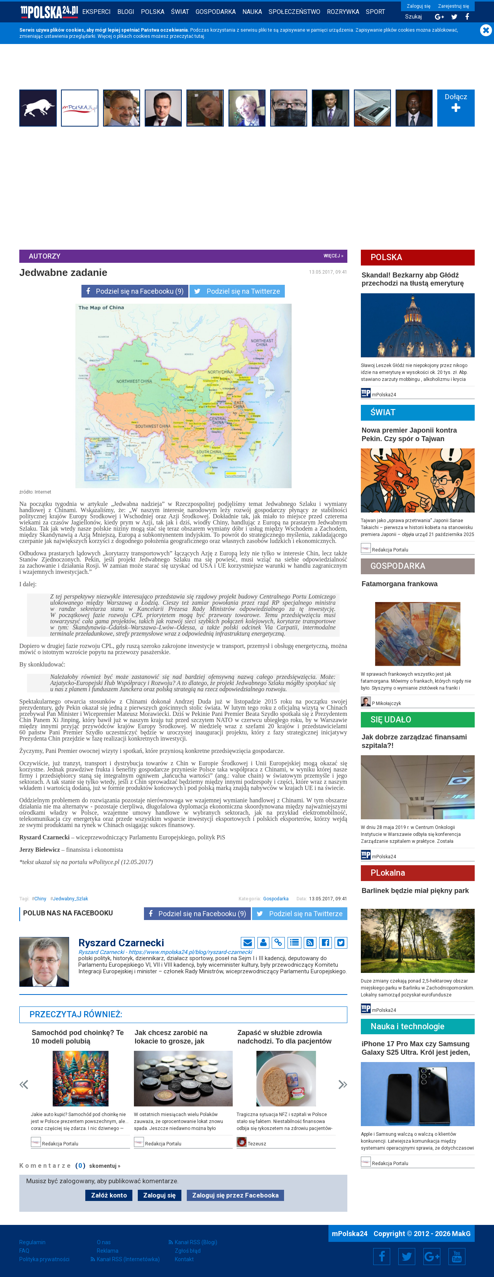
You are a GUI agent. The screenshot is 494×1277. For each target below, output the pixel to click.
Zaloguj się (418, 6)
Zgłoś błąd (188, 1251)
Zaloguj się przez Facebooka (235, 1195)
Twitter (406, 1256)
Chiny (40, 899)
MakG (461, 1234)
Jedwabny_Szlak (70, 899)
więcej (332, 256)
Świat (180, 11)
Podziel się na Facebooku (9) (135, 291)
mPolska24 (350, 1234)
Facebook (382, 1256)
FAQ (24, 1251)
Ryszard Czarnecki (165, 951)
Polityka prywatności (44, 1259)
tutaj (199, 36)
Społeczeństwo (294, 11)
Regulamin (32, 1242)
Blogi (125, 11)
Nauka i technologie (407, 1026)
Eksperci (96, 11)
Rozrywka (343, 11)
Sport (375, 11)
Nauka (252, 11)
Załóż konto (109, 1195)
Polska (152, 11)
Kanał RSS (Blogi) (196, 1242)
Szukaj (413, 17)
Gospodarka (216, 11)
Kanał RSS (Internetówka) (128, 1259)
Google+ (432, 1256)
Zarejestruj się (453, 6)
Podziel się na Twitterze (237, 291)
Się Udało (390, 719)
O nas (104, 1242)
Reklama (107, 1251)
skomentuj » (104, 1166)
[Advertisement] (247, 187)
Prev (23, 1084)
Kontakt (184, 1259)
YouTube (457, 1256)
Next (342, 1084)
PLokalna (387, 873)
